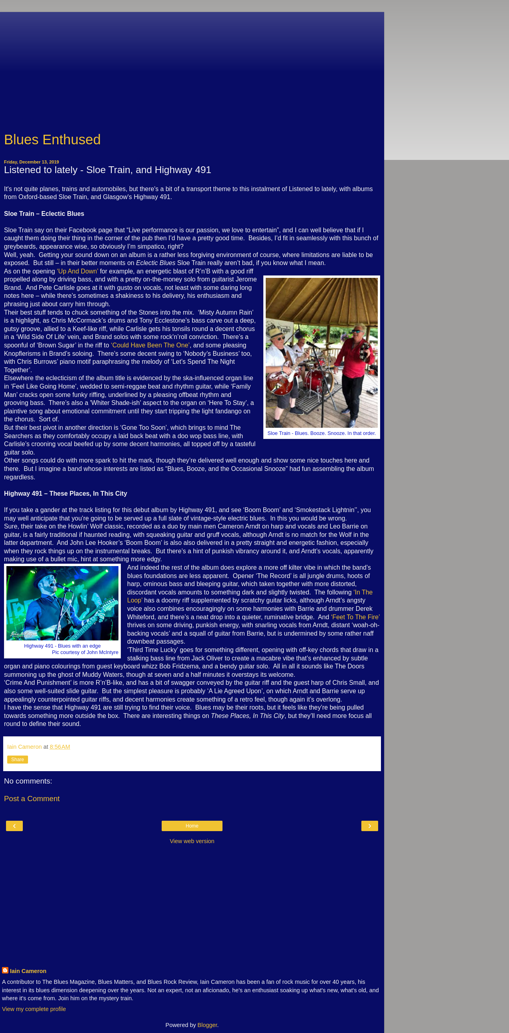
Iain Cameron (28, 971)
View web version (192, 841)
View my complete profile (34, 1009)
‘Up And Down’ (77, 271)
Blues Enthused (52, 139)
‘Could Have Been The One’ (150, 345)
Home (192, 826)
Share (17, 759)
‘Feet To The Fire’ (355, 617)
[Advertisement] (192, 68)
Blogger (207, 1025)
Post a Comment (32, 798)
